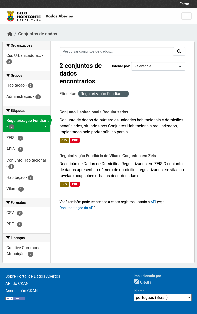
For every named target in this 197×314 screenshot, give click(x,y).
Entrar (184, 4)
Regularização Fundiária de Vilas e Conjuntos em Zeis (108, 155)
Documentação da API (77, 208)
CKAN (142, 281)
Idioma (139, 291)
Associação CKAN (21, 290)
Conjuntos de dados (37, 33)
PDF (75, 140)
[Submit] (179, 51)
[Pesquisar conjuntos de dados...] (116, 51)
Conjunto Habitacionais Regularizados (94, 112)
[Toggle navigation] (186, 16)
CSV (64, 140)
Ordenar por (119, 66)
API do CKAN (17, 283)
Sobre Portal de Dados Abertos (32, 276)
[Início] (9, 33)
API (153, 202)
